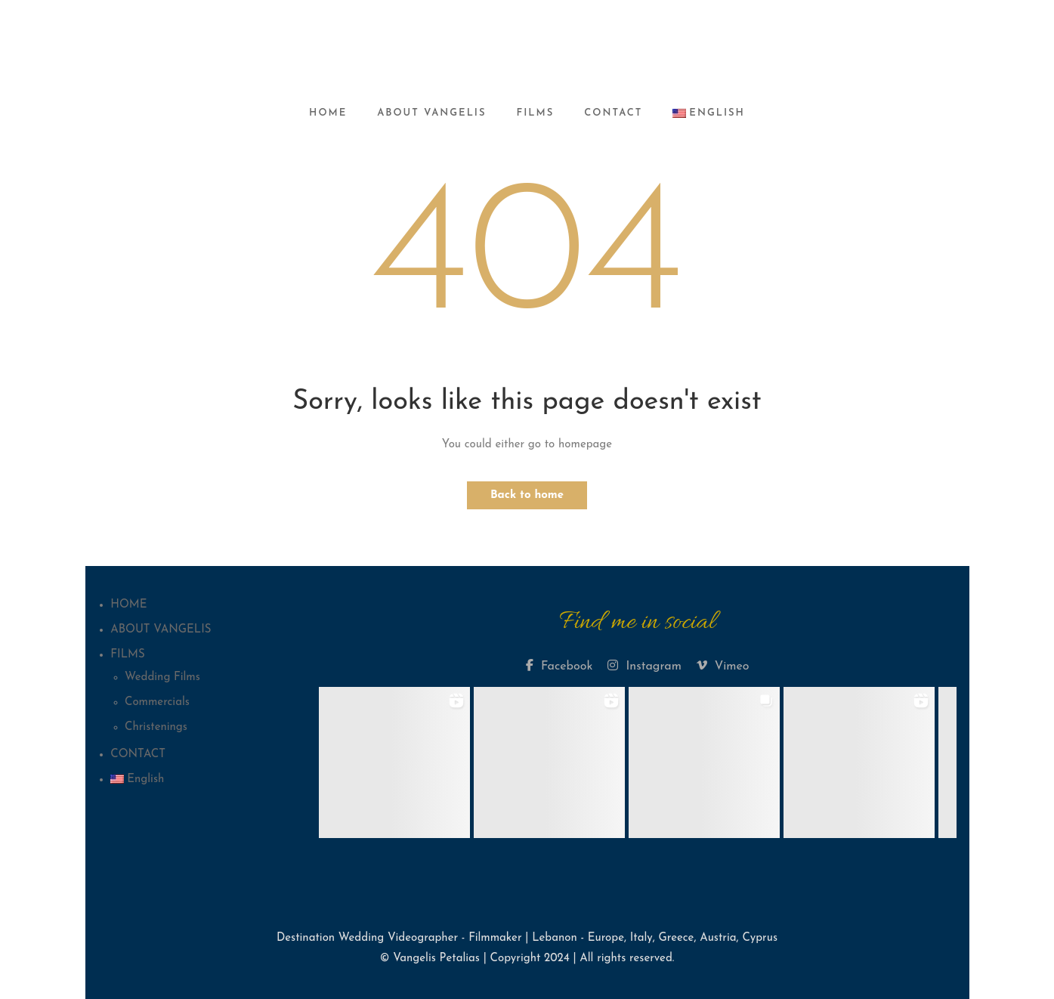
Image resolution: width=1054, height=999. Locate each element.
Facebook (559, 666)
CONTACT (613, 113)
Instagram (644, 666)
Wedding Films (162, 677)
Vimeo (723, 666)
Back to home (527, 495)
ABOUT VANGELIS (431, 113)
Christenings (156, 727)
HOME (328, 113)
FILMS (536, 113)
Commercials (157, 702)
